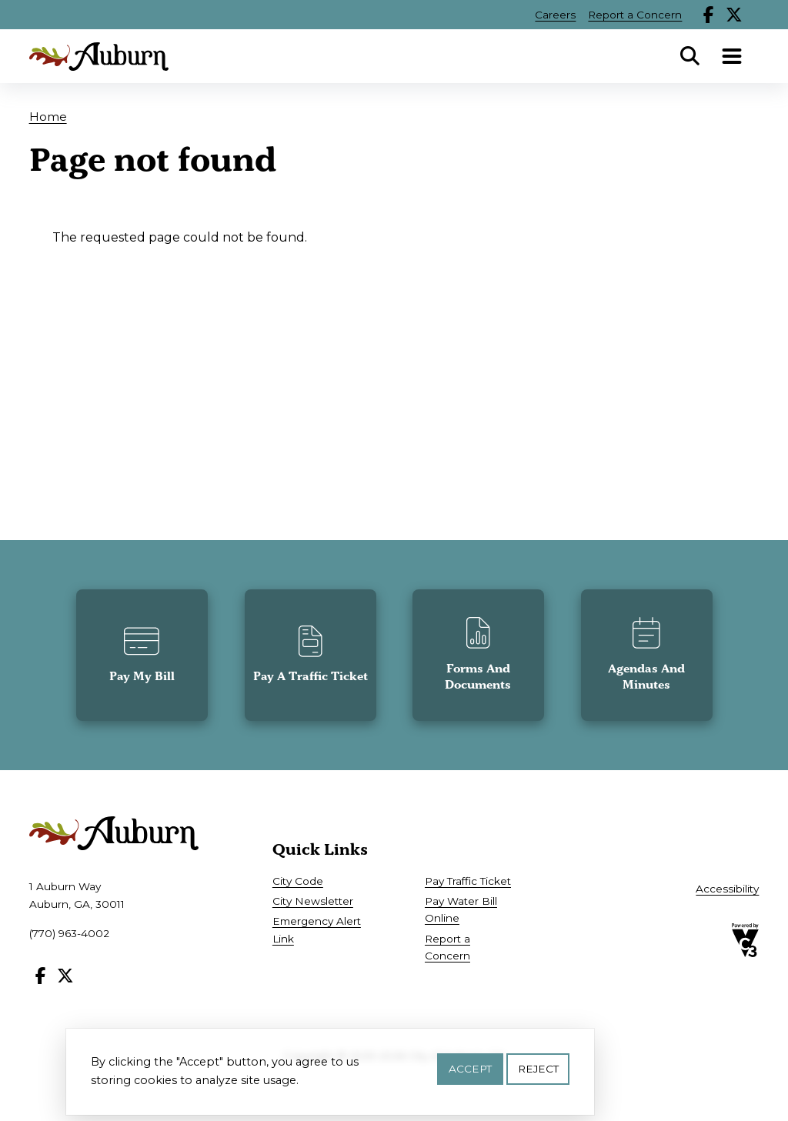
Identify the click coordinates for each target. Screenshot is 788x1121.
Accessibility (727, 888)
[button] (142, 655)
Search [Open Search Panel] (689, 56)
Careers (555, 14)
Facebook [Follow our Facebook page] (708, 14)
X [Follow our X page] (734, 14)
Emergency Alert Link (316, 929)
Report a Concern (635, 14)
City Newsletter (312, 901)
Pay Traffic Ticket (468, 881)
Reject (538, 1072)
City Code (297, 881)
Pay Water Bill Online (461, 909)
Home (48, 117)
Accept (470, 1072)
